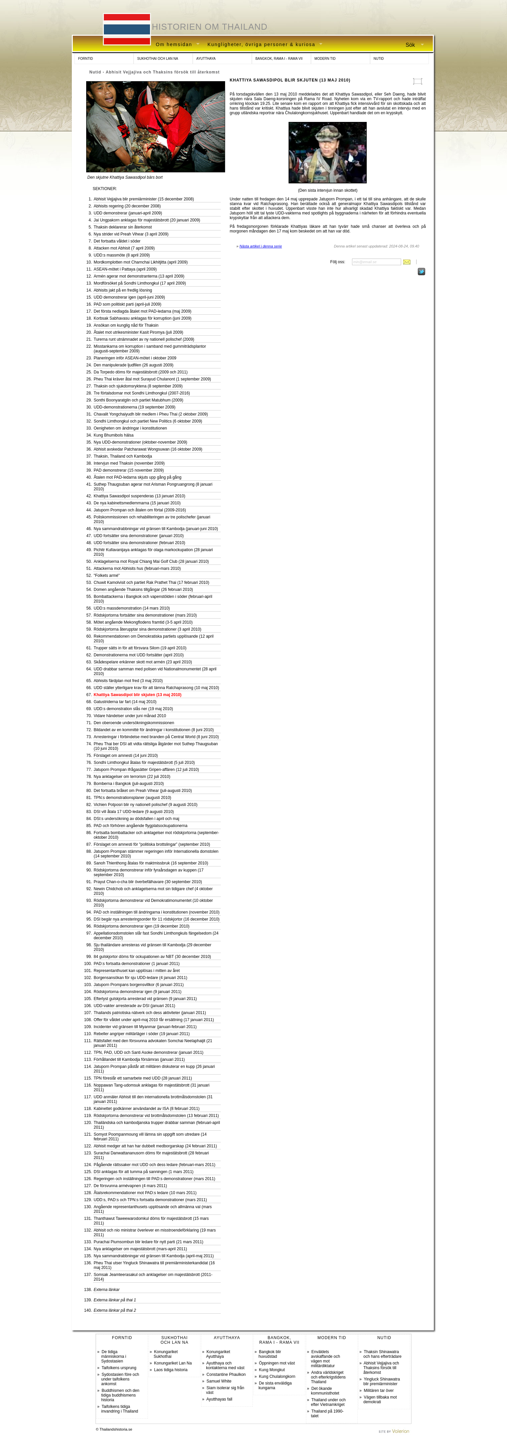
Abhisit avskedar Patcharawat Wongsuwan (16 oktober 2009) (148, 449)
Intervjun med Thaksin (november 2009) (129, 463)
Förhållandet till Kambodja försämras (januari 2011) (139, 1059)
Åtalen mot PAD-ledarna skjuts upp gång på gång (138, 477)
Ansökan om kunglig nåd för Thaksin (126, 325)
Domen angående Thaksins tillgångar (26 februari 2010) (143, 589)
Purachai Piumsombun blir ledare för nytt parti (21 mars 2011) (148, 1242)
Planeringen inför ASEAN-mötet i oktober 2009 (135, 358)
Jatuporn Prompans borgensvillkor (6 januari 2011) (139, 984)
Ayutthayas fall (219, 1399)
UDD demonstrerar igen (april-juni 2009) (129, 297)
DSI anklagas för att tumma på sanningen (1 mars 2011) (144, 1171)
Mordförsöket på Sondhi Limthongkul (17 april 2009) (140, 283)
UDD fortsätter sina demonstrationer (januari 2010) (139, 535)
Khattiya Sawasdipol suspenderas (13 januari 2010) (139, 496)
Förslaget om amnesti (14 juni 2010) (126, 755)
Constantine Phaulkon (225, 1374)
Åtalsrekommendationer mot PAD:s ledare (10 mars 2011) (145, 1192)
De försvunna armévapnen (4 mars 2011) (130, 1185)
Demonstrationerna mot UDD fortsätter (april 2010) (139, 655)
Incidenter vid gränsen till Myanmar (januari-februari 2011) (145, 1026)
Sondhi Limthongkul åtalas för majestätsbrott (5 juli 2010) (144, 762)
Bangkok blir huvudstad (270, 1354)
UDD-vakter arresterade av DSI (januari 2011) (134, 1005)
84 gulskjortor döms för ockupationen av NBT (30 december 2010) (152, 956)
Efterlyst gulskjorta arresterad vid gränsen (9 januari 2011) (145, 998)
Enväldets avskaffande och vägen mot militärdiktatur (325, 1358)
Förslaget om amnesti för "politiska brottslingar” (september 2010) (152, 844)
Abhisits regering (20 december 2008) (127, 206)
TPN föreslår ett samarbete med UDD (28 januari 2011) (143, 1078)
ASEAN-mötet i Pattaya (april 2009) (125, 269)
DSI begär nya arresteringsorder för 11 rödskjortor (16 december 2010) (157, 919)
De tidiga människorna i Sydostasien (113, 1356)
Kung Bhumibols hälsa (114, 435)
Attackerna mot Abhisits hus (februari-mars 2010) (137, 568)
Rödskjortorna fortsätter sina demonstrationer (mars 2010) (145, 615)
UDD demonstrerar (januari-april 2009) (128, 213)
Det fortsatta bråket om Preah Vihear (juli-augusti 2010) (143, 790)
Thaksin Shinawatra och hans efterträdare (382, 1354)
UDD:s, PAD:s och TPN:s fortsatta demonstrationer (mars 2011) (150, 1199)
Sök (412, 45)
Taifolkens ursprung (119, 1367)
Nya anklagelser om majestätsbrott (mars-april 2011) (140, 1249)
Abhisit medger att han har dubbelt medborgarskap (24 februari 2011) (155, 1146)
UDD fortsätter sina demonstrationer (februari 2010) (139, 542)
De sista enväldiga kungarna (275, 1385)
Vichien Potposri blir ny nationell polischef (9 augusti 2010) (146, 804)
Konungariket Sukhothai (166, 1354)
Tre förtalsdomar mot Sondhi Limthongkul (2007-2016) (142, 393)
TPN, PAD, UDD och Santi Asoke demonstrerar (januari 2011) (149, 1052)
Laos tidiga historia (170, 1369)
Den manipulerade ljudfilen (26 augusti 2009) (134, 365)
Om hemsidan (175, 44)
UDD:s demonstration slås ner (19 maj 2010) (133, 708)
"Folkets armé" (107, 575)
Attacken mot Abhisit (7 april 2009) (124, 248)
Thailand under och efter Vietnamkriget (328, 1402)
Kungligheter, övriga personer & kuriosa (262, 44)
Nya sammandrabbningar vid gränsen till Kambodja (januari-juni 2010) (156, 528)
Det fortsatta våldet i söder (117, 241)
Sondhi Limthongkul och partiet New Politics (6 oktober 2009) (148, 421)
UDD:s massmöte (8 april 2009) (122, 255)
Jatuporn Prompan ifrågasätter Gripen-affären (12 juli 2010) (146, 769)
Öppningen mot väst (277, 1363)
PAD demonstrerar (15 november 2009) (129, 470)
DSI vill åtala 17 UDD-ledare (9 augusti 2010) (134, 811)
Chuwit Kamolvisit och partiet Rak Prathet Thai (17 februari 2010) (151, 582)
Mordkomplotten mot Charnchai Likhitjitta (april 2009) (141, 262)
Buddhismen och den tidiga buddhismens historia (120, 1395)
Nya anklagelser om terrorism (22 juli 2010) (132, 776)
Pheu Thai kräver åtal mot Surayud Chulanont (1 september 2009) (152, 379)
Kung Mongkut (272, 1369)
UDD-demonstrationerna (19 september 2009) (135, 407)
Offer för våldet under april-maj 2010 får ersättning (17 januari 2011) (154, 1019)
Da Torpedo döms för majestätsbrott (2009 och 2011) (141, 372)
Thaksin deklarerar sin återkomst (123, 227)
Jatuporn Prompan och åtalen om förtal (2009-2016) (140, 510)
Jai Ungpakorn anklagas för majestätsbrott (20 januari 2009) (147, 220)
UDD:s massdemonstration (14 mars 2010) (132, 608)
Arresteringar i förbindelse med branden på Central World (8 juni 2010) (156, 737)
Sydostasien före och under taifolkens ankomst (120, 1379)
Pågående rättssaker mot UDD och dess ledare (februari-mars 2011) (154, 1164)
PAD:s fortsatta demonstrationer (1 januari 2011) (137, 963)
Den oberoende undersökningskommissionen (134, 722)
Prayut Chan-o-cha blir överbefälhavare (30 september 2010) (148, 881)
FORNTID (85, 58)
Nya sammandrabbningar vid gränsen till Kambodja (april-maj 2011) (154, 1256)
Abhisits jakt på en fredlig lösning (123, 290)
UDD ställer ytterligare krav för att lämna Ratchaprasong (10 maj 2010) (156, 687)
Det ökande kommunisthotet (325, 1391)
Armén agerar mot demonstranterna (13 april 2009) (139, 276)
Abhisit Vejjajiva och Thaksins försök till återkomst (381, 1368)
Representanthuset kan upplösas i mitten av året (137, 970)
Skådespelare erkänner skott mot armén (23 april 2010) (143, 662)
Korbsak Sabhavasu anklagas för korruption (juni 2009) (143, 318)
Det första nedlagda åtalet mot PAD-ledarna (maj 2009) (143, 311)
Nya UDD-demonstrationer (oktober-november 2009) (140, 442)
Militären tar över (378, 1390)
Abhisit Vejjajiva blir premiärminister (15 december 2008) (144, 199)
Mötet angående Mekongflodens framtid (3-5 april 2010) (143, 622)
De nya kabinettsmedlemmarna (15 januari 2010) (137, 503)
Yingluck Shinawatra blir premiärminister (381, 1381)
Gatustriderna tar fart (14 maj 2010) (125, 701)
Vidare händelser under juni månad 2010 (130, 715)
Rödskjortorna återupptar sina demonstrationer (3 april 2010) (147, 629)
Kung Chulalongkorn (277, 1376)
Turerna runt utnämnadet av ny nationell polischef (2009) (144, 339)
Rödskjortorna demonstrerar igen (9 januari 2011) (138, 991)
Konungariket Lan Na (173, 1363)
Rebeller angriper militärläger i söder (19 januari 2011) (142, 1033)
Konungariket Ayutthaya (218, 1354)
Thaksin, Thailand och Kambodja (123, 456)
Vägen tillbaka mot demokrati (380, 1399)
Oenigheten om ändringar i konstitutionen (130, 428)
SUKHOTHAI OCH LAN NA (157, 58)
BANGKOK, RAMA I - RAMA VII (279, 58)
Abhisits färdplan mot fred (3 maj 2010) (128, 680)
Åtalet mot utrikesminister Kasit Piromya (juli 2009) (138, 332)
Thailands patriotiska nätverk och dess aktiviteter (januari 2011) (150, 1012)
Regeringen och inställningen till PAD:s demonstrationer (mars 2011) (154, 1178)
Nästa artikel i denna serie (260, 246)
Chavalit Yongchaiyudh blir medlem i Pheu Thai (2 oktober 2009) (151, 414)
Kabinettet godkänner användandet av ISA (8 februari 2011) (147, 1108)
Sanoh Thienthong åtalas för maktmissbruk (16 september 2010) (151, 863)
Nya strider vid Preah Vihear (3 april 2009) (131, 234)
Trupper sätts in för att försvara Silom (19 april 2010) (140, 648)
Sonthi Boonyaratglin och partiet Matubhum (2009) (138, 400)
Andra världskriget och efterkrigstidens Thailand (328, 1377)
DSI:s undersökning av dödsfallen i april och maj (136, 818)
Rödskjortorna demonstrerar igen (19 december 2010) (142, 926)
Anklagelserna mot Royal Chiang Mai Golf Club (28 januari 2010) (151, 561)
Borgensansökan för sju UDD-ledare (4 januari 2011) (140, 977)
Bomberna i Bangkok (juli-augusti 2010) (129, 783)
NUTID (379, 58)
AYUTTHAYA (206, 58)
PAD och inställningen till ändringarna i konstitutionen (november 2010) (157, 912)
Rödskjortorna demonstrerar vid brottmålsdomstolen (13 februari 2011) (156, 1115)
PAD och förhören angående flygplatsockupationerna (141, 825)
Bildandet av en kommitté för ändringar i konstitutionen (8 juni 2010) (154, 730)
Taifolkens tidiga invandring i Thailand (119, 1409)
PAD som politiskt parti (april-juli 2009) (128, 304)
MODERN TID (325, 58)
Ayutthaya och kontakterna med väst (225, 1365)
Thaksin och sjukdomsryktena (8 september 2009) (138, 386)
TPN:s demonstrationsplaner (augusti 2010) (132, 797)
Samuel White (218, 1381)
